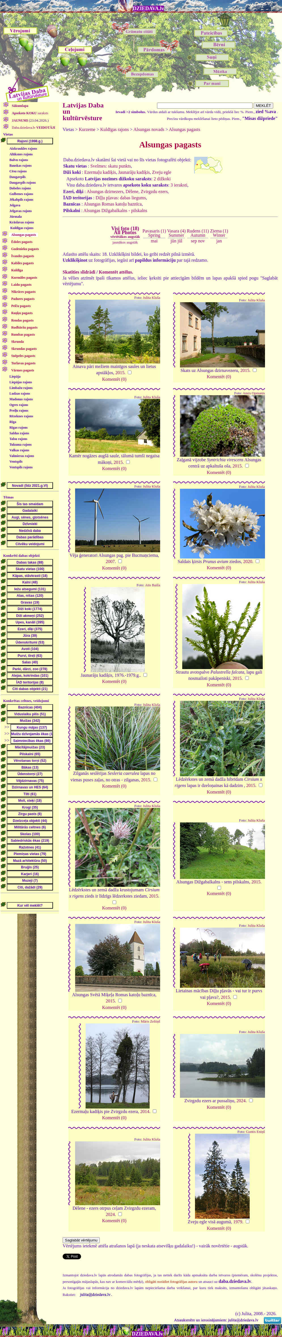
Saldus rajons (19, 433)
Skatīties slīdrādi (79, 272)
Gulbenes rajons (21, 194)
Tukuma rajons (20, 445)
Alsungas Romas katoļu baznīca (113, 204)
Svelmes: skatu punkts (110, 166)
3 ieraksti (179, 185)
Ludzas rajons (19, 393)
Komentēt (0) (114, 379)
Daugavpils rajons (22, 183)
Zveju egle (161, 172)
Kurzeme (87, 129)
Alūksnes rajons (21, 154)
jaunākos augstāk (125, 242)
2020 (247, 561)
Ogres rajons (18, 405)
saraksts (29, 113)
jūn (173, 240)
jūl (179, 240)
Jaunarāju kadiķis (134, 172)
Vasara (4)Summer (176, 233)
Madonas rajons (21, 399)
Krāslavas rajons (21, 222)
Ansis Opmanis (254, 393)
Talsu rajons (18, 439)
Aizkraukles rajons (23, 149)
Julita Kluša (151, 298)
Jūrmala (15, 217)
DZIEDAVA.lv (148, 8)
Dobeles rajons (20, 188)
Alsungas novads (148, 129)
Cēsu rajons (18, 171)
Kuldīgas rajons (21, 228)
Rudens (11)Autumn (198, 233)
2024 (241, 1100)
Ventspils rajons (21, 467)
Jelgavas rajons (20, 211)
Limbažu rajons (21, 388)
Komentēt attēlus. (116, 272)
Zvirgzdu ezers (154, 191)
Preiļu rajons (18, 410)
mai (154, 240)
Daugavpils (17, 177)
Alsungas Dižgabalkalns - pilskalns (115, 210)
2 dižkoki (162, 178)
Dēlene (132, 191)
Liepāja (14, 376)
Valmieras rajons (21, 456)
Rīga (12, 422)
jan (219, 240)
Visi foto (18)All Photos (125, 232)
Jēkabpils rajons (21, 200)
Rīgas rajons (18, 428)
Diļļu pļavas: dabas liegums (121, 197)
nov (201, 240)
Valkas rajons (19, 450)
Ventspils (15, 462)
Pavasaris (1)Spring (154, 233)
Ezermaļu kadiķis (100, 172)
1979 (237, 1221)
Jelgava (14, 205)
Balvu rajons (18, 160)
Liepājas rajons (20, 382)
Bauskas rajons (20, 166)
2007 (110, 561)
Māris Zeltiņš (150, 1021)
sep (194, 240)
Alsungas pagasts (184, 129)
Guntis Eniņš (255, 1132)
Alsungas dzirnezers (105, 191)
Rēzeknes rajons (21, 416)
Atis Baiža (152, 585)
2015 (119, 372)
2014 (144, 1111)
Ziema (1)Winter (219, 233)
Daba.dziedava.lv (33, 128)
